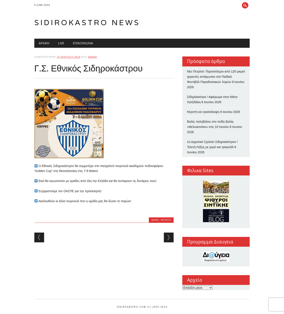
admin (92, 56)
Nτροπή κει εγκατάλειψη (203, 112)
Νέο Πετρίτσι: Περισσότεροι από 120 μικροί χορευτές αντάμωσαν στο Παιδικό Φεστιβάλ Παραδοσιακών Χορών (216, 77)
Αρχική (44, 43)
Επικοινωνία (83, 43)
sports (166, 219)
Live (61, 43)
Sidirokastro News (87, 22)
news (155, 219)
